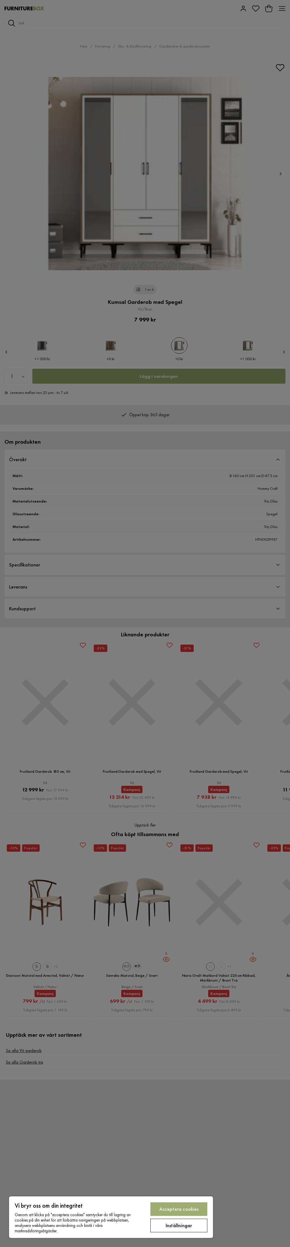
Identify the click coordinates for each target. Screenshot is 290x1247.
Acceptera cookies (179, 1209)
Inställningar (179, 1225)
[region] (111, 1217)
